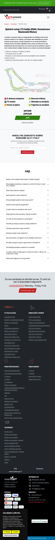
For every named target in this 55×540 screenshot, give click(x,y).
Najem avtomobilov (10, 385)
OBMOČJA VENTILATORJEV (37, 331)
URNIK (6, 325)
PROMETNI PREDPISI (11, 401)
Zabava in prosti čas (35, 379)
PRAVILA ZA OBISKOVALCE (37, 323)
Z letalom (7, 376)
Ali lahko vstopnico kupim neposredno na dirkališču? (23, 242)
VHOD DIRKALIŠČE (34, 317)
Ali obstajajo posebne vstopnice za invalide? (20, 247)
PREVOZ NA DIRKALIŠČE (12, 371)
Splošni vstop (8, 432)
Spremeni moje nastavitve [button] (10, 535)
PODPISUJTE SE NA (27, 152)
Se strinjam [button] (7, 531)
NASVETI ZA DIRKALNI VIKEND (14, 320)
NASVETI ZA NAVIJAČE (11, 323)
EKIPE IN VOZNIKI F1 (11, 331)
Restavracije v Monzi (35, 376)
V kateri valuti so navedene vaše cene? (19, 209)
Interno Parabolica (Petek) (12, 446)
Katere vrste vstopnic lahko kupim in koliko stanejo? (23, 179)
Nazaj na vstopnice (27, 122)
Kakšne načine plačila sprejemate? (17, 205)
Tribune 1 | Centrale (10, 457)
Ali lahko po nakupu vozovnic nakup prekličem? (21, 224)
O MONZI (31, 373)
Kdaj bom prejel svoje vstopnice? (17, 233)
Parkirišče (7, 393)
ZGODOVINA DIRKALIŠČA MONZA (39, 325)
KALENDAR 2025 (9, 343)
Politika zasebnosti (10, 486)
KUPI (27, 118)
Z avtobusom (8, 382)
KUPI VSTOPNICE (44, 3)
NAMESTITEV (8, 404)
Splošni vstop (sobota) (11, 437)
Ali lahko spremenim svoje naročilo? (18, 228)
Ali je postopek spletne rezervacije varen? (19, 200)
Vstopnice (14, 24)
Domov (6, 24)
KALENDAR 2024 (9, 354)
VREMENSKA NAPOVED (11, 328)
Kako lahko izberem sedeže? (15, 190)
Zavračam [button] (15, 531)
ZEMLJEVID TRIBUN (35, 337)
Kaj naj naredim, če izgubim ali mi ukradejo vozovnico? (24, 238)
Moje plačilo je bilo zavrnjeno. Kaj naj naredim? (21, 214)
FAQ (15, 468)
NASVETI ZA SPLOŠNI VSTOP (38, 340)
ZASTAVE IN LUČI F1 (10, 334)
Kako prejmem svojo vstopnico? (16, 195)
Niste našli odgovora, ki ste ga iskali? (18, 258)
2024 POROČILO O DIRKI (12, 348)
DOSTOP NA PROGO (35, 328)
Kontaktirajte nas (27, 290)
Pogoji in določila (9, 484)
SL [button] (48, 9)
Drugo (6, 462)
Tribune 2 (7, 459)
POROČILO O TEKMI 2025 (12, 340)
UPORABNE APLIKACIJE (11, 410)
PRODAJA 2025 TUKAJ (11, 351)
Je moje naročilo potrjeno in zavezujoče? (19, 219)
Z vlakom (7, 379)
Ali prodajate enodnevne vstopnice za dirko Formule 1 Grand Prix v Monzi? (25, 185)
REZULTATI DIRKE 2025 (11, 346)
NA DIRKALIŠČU (9, 407)
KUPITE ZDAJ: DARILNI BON (13, 418)
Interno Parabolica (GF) (11, 443)
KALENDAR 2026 (9, 317)
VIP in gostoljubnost (35, 320)
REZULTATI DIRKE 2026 (11, 337)
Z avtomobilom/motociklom (13, 373)
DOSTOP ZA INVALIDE (35, 334)
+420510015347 (16, 285)
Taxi (5, 396)
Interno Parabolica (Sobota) (12, 449)
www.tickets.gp (15, 471)
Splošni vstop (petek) (10, 434)
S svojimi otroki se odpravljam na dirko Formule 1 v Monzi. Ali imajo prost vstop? (26, 253)
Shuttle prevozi (9, 399)
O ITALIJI (31, 371)
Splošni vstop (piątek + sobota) (13, 440)
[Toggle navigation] (48, 17)
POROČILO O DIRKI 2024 (12, 357)
